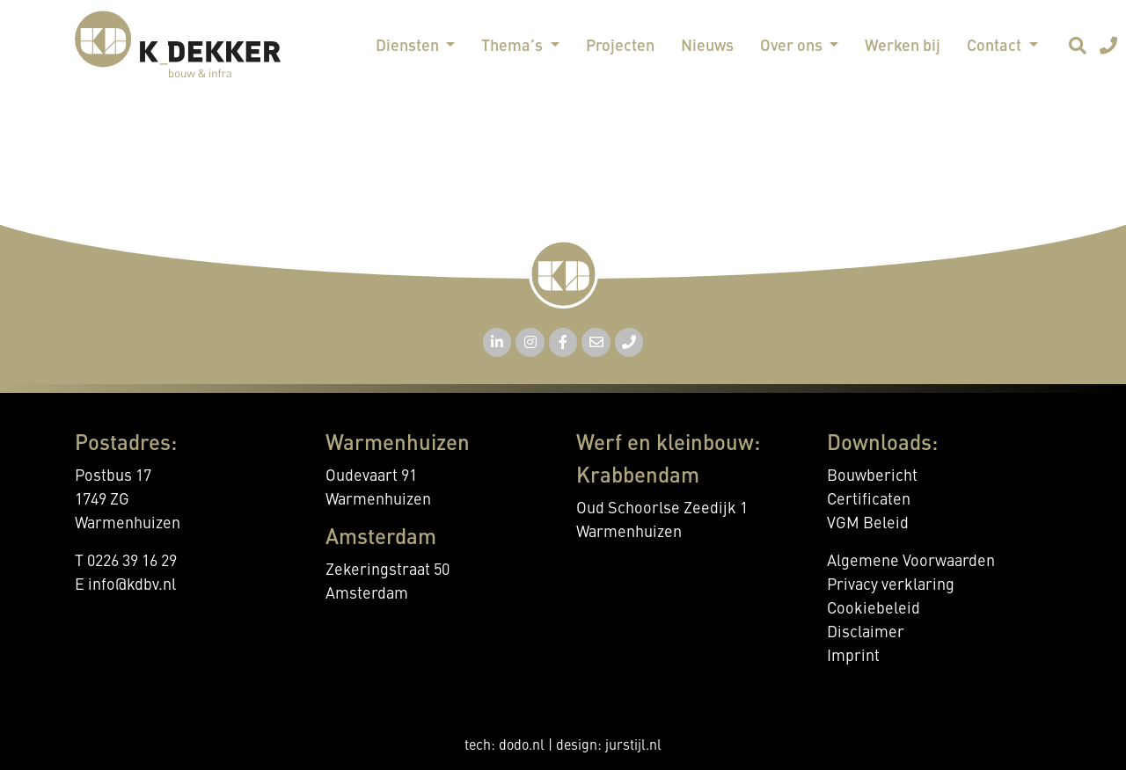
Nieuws (707, 46)
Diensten (409, 46)
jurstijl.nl (633, 746)
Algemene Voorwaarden (911, 562)
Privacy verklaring (890, 585)
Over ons (793, 46)
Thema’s (513, 46)
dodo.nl (522, 746)
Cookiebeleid (873, 609)
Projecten (620, 46)
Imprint (853, 657)
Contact (996, 46)
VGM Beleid (868, 524)
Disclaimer (865, 633)
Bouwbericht (872, 476)
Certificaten (868, 500)
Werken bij (902, 46)
